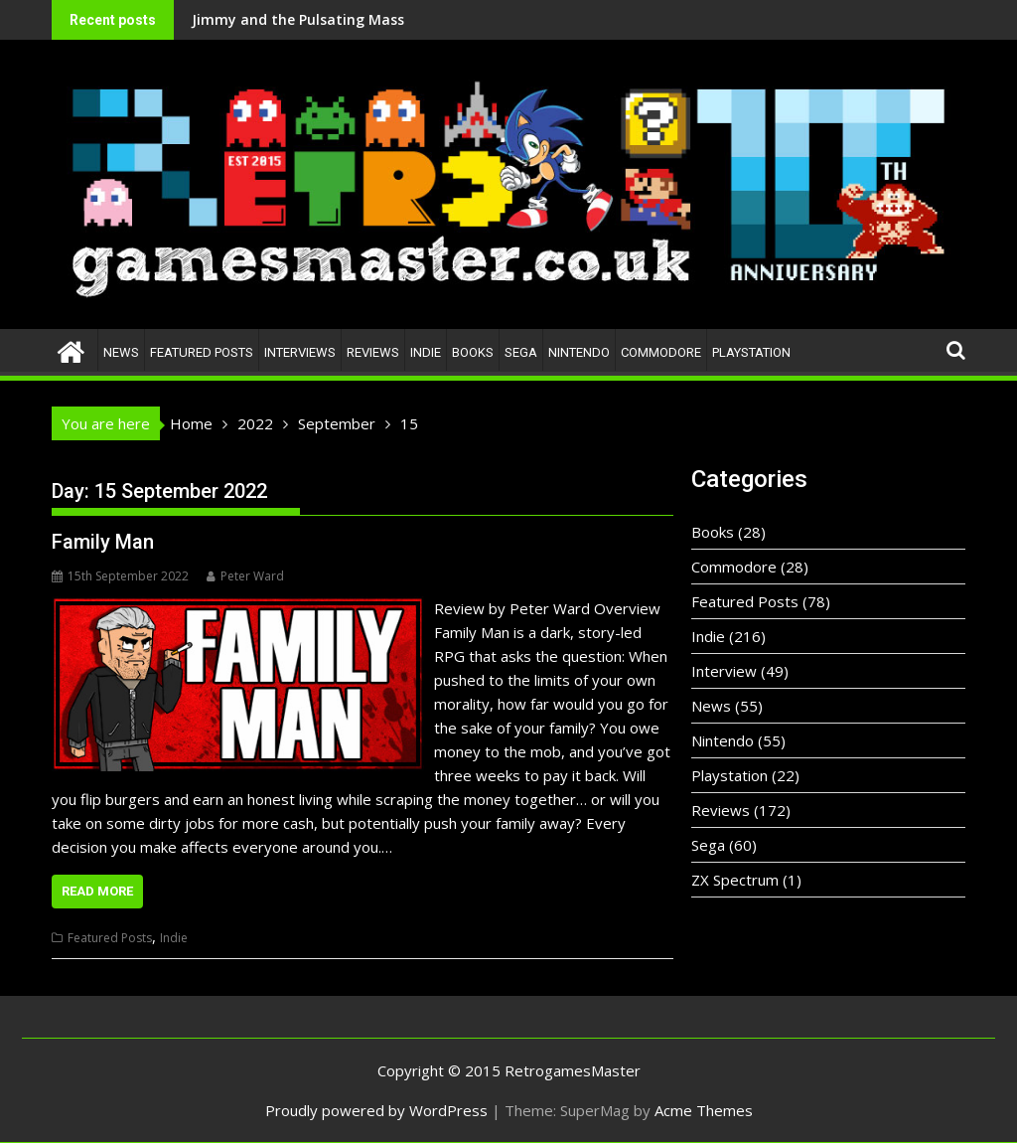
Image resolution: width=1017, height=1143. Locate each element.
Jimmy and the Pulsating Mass (196, 19)
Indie (425, 352)
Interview (724, 671)
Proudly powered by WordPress (376, 1110)
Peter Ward (245, 576)
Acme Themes (703, 1110)
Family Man (103, 542)
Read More (97, 891)
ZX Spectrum (735, 880)
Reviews (373, 352)
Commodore (661, 352)
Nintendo (579, 352)
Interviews (300, 352)
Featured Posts (201, 352)
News (121, 352)
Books (473, 352)
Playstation (751, 352)
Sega (521, 352)
